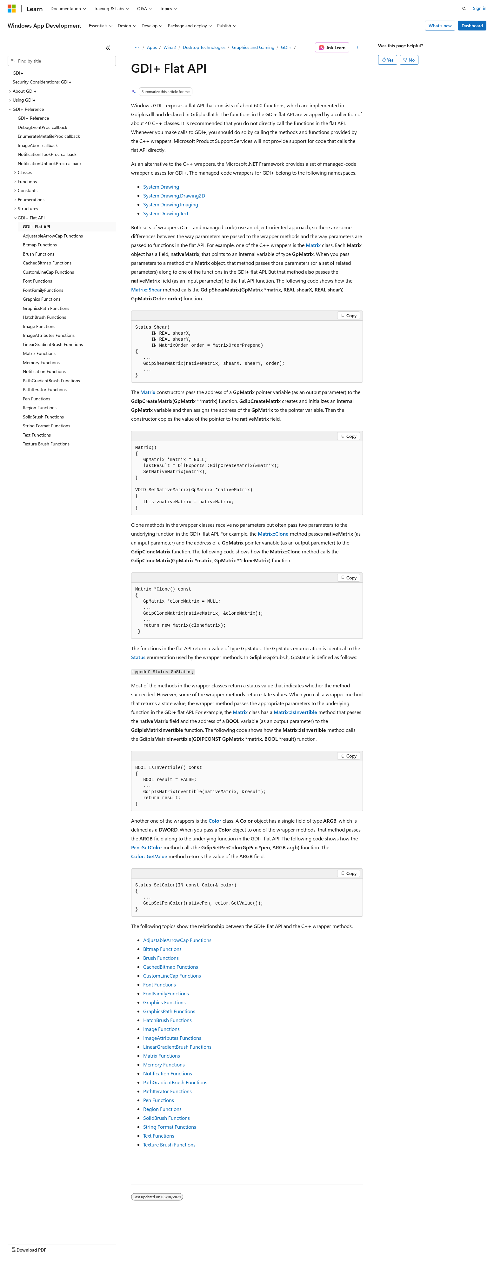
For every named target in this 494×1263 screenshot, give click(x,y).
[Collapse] (108, 47)
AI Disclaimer (20, 1244)
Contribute (113, 1244)
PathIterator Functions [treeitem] (45, 389)
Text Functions (158, 1135)
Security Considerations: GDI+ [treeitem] (42, 82)
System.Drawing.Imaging (170, 204)
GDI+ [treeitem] (18, 73)
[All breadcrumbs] (136, 48)
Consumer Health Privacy (182, 1244)
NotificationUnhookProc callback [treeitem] (50, 163)
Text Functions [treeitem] (37, 435)
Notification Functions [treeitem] (44, 371)
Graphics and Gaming (253, 47)
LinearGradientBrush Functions (177, 1046)
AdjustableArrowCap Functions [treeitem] (53, 236)
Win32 (170, 47)
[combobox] (62, 61)
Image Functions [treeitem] (39, 326)
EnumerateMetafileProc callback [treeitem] (49, 136)
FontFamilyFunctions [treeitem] (43, 290)
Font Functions (159, 984)
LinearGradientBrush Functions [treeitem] (53, 344)
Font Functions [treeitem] (37, 281)
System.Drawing (161, 186)
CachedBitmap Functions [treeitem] (47, 263)
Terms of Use (231, 1244)
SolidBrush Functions (166, 1117)
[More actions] (357, 48)
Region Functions (162, 1109)
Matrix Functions (161, 1055)
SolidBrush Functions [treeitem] (43, 417)
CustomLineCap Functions (172, 975)
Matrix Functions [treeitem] (39, 353)
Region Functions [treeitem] (40, 407)
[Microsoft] (12, 8)
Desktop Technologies (204, 47)
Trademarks (263, 1244)
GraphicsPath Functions (169, 1011)
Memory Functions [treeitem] (41, 362)
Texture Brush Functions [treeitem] (46, 444)
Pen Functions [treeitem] (36, 399)
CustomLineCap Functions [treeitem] (48, 272)
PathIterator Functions (167, 1091)
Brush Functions (161, 957)
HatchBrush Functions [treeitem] (44, 317)
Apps (152, 47)
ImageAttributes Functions (172, 1037)
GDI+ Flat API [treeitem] (36, 227)
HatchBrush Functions (167, 1020)
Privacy (139, 1244)
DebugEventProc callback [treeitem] (42, 127)
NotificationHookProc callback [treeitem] (47, 154)
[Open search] (464, 8)
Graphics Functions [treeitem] (41, 299)
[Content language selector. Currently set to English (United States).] (37, 1229)
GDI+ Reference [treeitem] (33, 118)
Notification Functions (167, 1073)
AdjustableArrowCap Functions (177, 940)
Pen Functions (158, 1100)
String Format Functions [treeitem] (46, 426)
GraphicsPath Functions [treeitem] (46, 308)
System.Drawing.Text (165, 213)
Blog (86, 1244)
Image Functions (161, 1029)
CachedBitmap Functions (170, 966)
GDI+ (286, 47)
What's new (440, 26)
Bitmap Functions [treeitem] (40, 245)
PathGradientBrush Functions (175, 1082)
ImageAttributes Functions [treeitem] (49, 335)
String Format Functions (169, 1126)
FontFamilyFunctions (166, 993)
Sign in (479, 8)
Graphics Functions (164, 1002)
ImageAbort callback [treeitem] (38, 145)
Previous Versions (58, 1244)
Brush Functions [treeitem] (38, 254)
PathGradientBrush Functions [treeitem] (51, 381)
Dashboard (472, 26)
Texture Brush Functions (169, 1144)
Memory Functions (164, 1064)
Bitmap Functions (162, 949)
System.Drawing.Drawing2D (174, 195)
